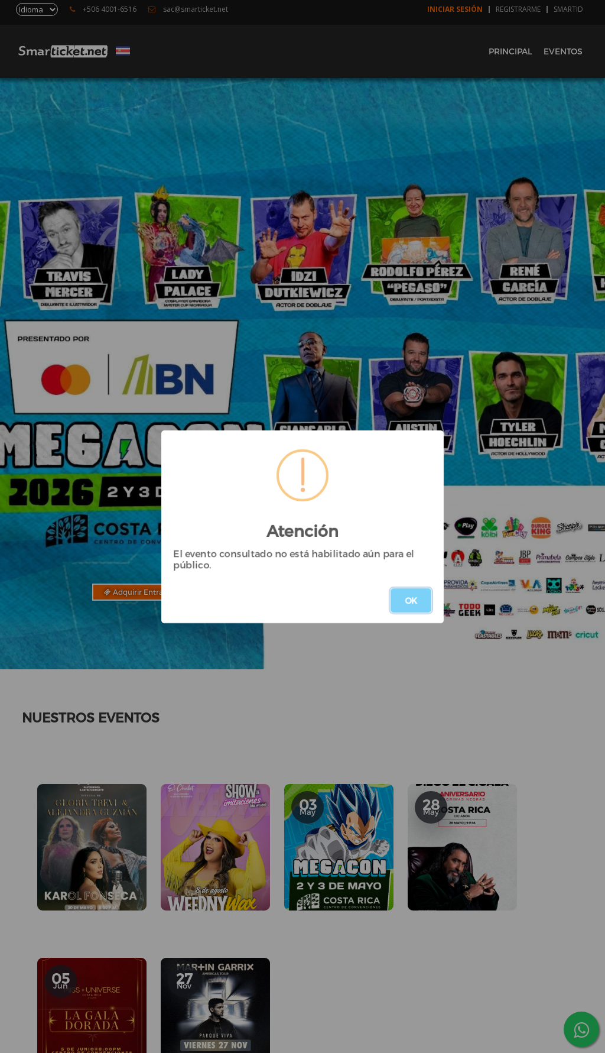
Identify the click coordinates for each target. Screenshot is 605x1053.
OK (411, 600)
